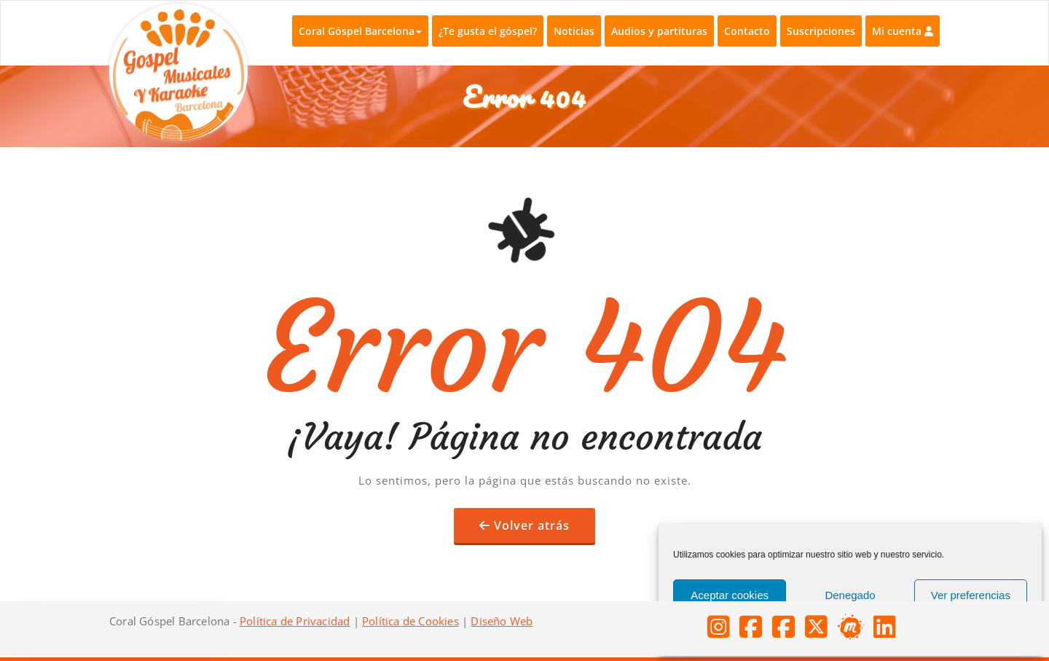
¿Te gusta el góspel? (488, 31)
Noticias (574, 31)
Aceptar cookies (730, 595)
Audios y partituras (659, 31)
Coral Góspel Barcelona (360, 31)
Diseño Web (502, 621)
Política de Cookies (410, 621)
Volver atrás (532, 525)
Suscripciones (821, 31)
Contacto (747, 31)
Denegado (850, 595)
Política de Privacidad (295, 621)
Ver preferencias (970, 595)
